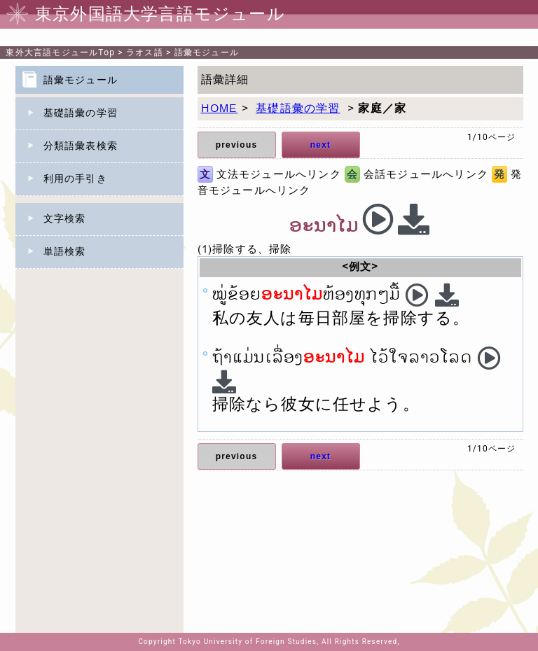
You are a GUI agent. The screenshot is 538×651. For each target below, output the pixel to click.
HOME (219, 108)
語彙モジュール (206, 52)
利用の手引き (75, 178)
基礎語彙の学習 (80, 112)
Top (60, 52)
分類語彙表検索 (80, 145)
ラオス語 (144, 52)
